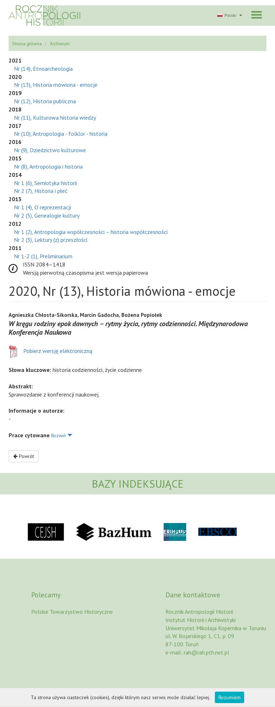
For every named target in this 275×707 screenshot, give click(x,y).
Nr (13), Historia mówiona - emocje (55, 84)
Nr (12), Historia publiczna (45, 101)
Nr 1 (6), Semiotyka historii (45, 182)
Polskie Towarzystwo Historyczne (72, 611)
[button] (229, 16)
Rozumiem (229, 697)
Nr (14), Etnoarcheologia (43, 68)
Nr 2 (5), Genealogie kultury (46, 215)
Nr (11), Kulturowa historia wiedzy (55, 117)
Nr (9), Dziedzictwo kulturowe (50, 150)
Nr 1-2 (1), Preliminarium (43, 256)
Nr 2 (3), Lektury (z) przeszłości (50, 239)
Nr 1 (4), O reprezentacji (42, 207)
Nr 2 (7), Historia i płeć (40, 190)
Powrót (23, 456)
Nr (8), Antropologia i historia (48, 166)
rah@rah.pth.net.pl (206, 652)
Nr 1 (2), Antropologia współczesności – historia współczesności (91, 231)
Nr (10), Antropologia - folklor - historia (60, 133)
